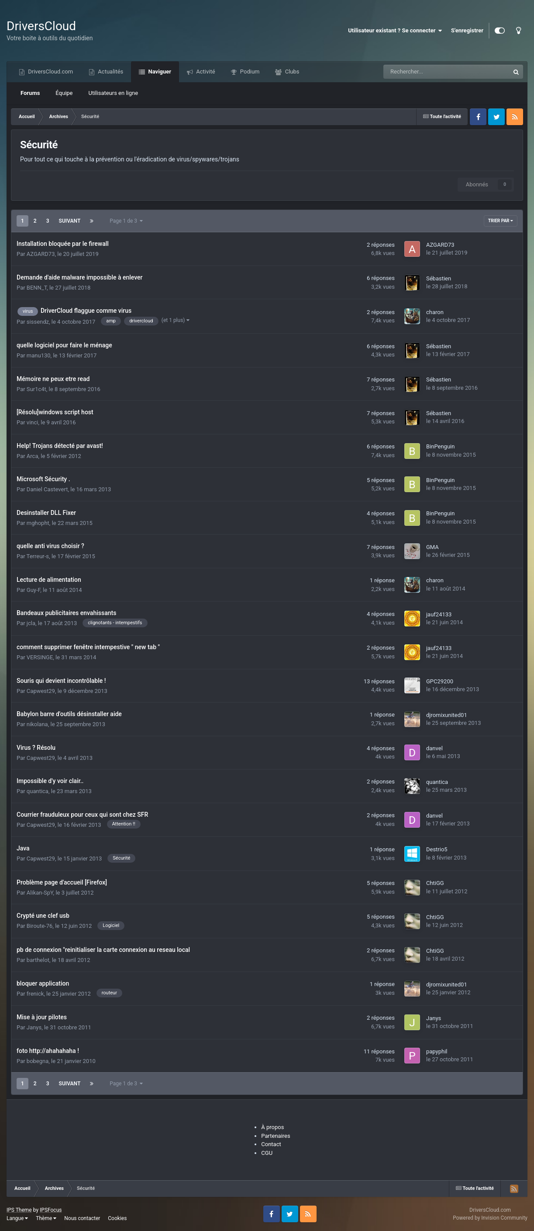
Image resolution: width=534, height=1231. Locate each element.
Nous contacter (82, 1218)
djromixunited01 (446, 715)
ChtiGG (435, 883)
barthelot (38, 960)
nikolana (37, 724)
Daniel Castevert (47, 489)
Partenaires (275, 1136)
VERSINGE (40, 657)
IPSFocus (51, 1210)
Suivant (70, 221)
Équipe (63, 93)
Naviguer (159, 71)
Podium (249, 71)
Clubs (291, 71)
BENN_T (37, 287)
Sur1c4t (36, 389)
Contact (271, 1144)
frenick (35, 993)
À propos (272, 1127)
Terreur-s (38, 556)
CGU (266, 1153)
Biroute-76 (39, 926)
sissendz (38, 321)
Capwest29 (41, 691)
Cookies (117, 1218)
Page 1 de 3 (126, 221)
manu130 (39, 355)
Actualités (109, 71)
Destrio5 (437, 849)
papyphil (437, 1051)
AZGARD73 (41, 254)
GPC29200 (439, 681)
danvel (434, 748)
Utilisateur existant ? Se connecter (395, 30)
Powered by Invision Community (490, 1218)
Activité (205, 71)
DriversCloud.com (50, 71)
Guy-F (33, 590)
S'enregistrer (467, 30)
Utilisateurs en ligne (113, 93)
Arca (32, 456)
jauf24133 (438, 614)
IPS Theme (19, 1210)
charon (435, 312)
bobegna (37, 1061)
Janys (34, 1027)
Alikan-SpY (40, 892)
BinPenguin (440, 446)
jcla (31, 623)
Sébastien (438, 278)
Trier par (500, 220)
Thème (46, 1218)
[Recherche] (426, 72)
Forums (30, 93)
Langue (17, 1218)
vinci (32, 422)
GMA (432, 547)
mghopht (38, 523)
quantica (37, 791)
